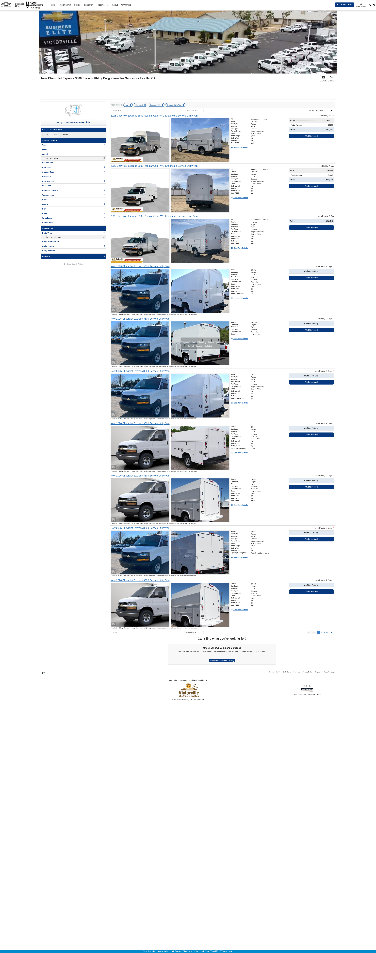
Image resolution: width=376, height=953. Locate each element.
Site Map (296, 672)
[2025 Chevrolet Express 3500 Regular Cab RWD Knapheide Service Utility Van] (154, 115)
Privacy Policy (308, 672)
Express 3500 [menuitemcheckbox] (51, 158)
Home (52, 5)
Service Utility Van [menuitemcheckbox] (53, 237)
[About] (115, 5)
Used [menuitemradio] (65, 135)
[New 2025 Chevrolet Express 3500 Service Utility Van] (140, 266)
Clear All (329, 105)
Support (318, 672)
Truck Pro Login (329, 672)
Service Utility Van (174, 105)
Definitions (287, 672)
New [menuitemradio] (55, 135)
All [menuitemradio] (46, 135)
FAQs (278, 672)
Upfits (78, 5)
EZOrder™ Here (344, 4)
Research (89, 5)
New (127, 105)
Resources (104, 5)
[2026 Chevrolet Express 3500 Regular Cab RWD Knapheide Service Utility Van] (154, 165)
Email (324, 78)
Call (331, 78)
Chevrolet (139, 105)
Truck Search (64, 5)
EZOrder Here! (226, 951)
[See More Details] (239, 148)
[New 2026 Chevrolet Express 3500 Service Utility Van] (140, 423)
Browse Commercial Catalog (222, 661)
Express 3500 (155, 105)
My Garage (126, 5)
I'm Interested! (311, 136)
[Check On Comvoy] (43, 673)
